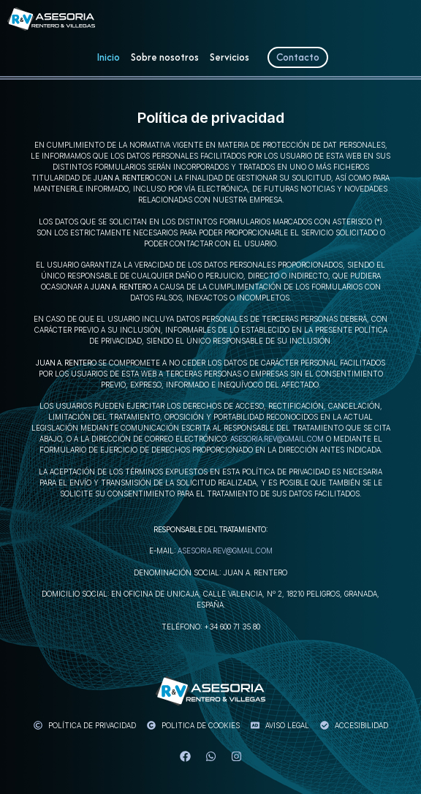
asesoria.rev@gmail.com (277, 438)
